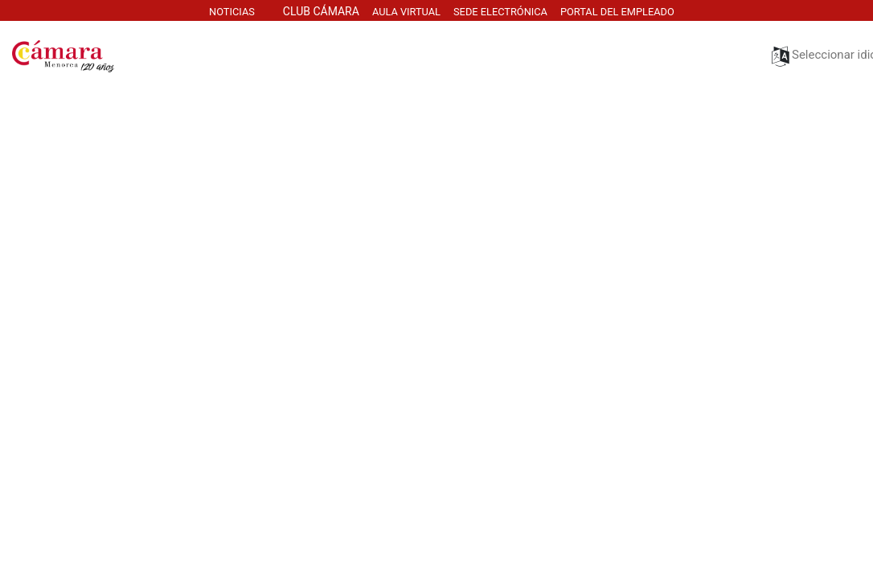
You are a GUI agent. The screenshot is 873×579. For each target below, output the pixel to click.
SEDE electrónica (500, 12)
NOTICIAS (232, 12)
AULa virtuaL (406, 12)
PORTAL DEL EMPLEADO (618, 12)
